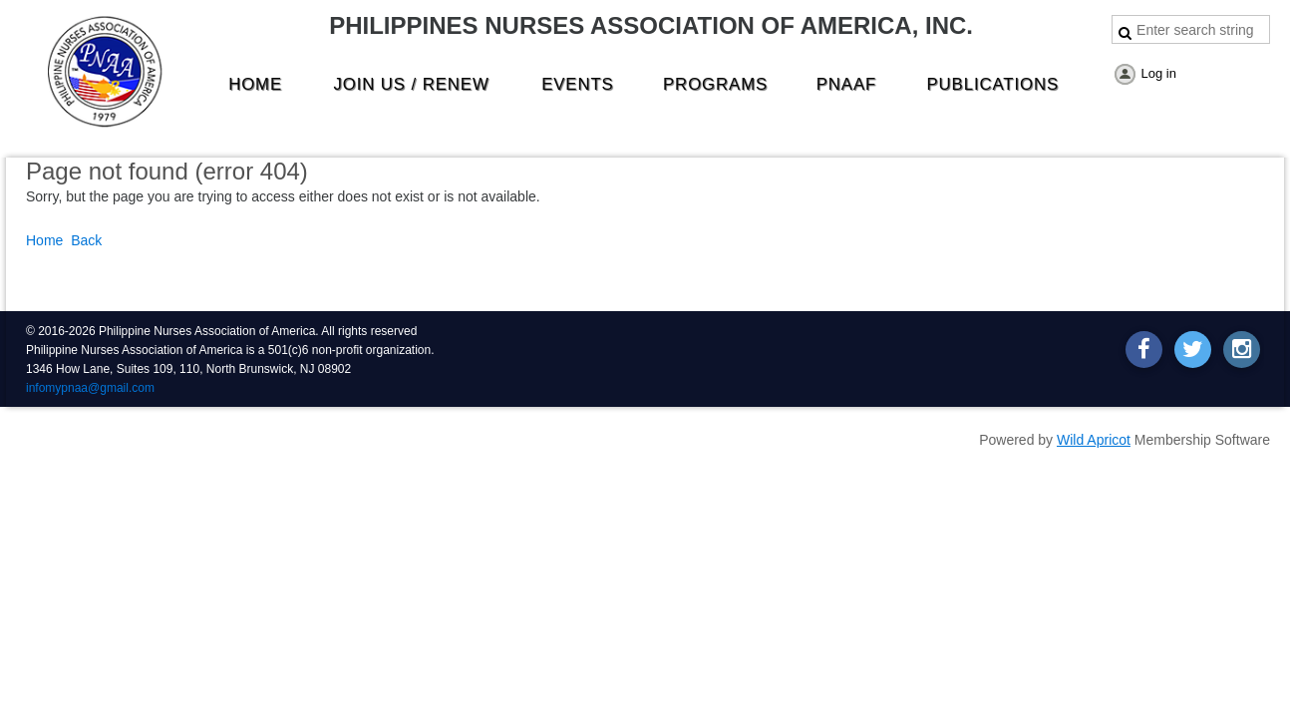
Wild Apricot (1093, 440)
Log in (1158, 73)
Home (44, 240)
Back (86, 240)
